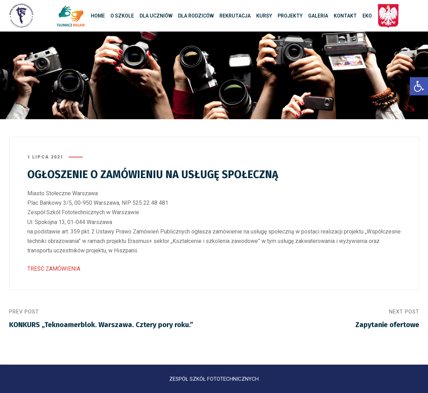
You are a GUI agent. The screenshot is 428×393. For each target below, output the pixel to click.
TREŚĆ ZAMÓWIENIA (53, 268)
